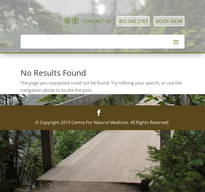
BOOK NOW (169, 21)
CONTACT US (96, 21)
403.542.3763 (133, 21)
